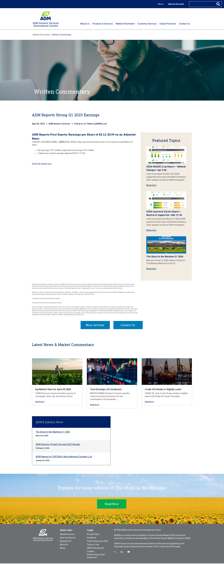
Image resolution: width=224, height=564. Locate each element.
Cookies (90, 552)
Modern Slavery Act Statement (96, 556)
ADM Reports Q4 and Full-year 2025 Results (58, 445)
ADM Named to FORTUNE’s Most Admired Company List (64, 457)
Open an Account (176, 4)
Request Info (65, 542)
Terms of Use (93, 545)
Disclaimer (91, 538)
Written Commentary (61, 35)
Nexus (160, 4)
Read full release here (42, 164)
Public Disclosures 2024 (97, 542)
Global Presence (67, 535)
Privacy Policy (93, 535)
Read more (151, 185)
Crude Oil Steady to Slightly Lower (163, 390)
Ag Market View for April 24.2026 (53, 390)
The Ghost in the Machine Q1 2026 (164, 256)
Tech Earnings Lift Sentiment (105, 390)
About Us (64, 545)
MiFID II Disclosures (95, 548)
